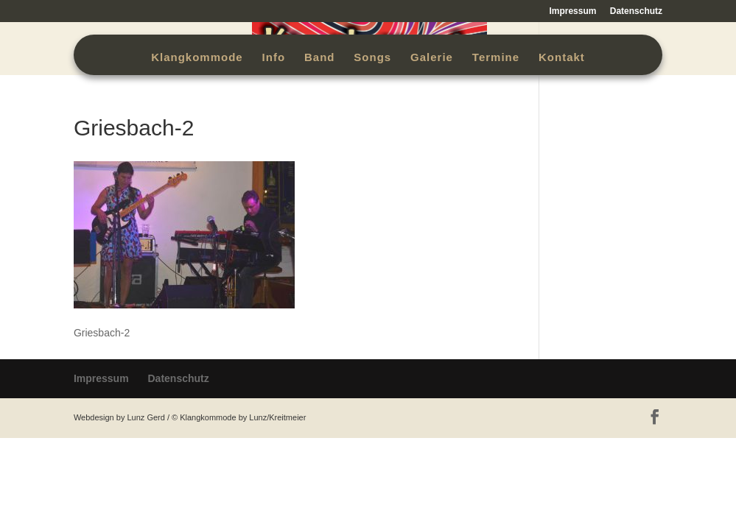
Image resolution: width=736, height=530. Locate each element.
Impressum (572, 11)
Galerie (431, 57)
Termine (495, 57)
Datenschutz (636, 11)
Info (274, 57)
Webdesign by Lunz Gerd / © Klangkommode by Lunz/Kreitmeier (190, 417)
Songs (372, 57)
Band (319, 57)
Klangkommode (197, 57)
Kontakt (562, 57)
